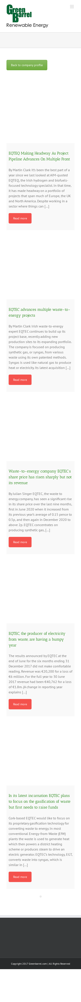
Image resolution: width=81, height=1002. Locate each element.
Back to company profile (27, 65)
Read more (20, 218)
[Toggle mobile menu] (72, 6)
